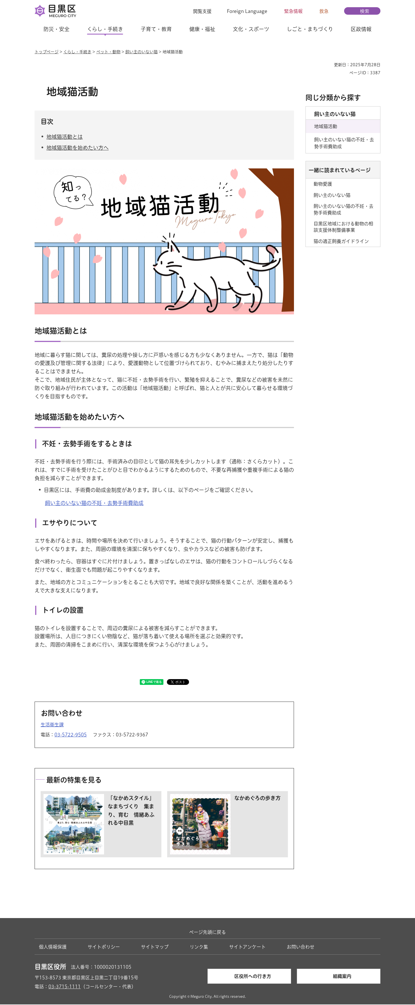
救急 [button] (324, 11)
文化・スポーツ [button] (251, 29)
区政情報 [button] (361, 29)
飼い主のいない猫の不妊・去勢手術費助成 (94, 503)
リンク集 (199, 947)
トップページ (47, 52)
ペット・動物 (108, 52)
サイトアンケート (247, 947)
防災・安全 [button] (56, 29)
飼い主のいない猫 (141, 52)
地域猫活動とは (64, 137)
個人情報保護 (53, 947)
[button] (199, 11)
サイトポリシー (104, 947)
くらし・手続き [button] (105, 29)
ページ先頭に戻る (207, 933)
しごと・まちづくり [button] (310, 29)
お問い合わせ (300, 947)
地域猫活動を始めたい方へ (77, 148)
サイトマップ (155, 947)
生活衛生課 (52, 725)
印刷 (327, 65)
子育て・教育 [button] (156, 29)
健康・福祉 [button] (202, 29)
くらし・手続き (77, 52)
